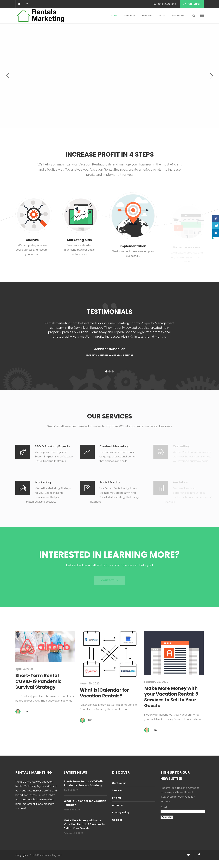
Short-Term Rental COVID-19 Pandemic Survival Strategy (38, 681)
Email (164, 807)
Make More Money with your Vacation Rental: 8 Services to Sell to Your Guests (171, 697)
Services (117, 790)
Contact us (119, 783)
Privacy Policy (120, 812)
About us (117, 805)
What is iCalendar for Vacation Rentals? (104, 693)
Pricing (116, 797)
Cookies (117, 820)
